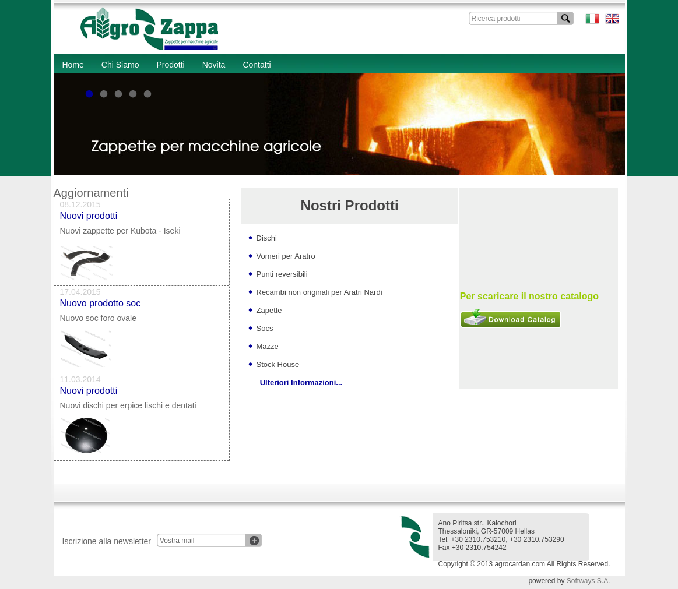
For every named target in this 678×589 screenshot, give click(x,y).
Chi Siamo (120, 64)
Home (73, 64)
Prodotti (170, 64)
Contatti (257, 64)
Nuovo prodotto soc (100, 306)
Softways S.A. (588, 581)
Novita (214, 64)
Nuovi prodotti (89, 218)
